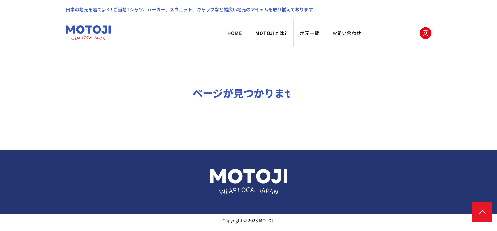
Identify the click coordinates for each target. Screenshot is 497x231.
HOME (234, 33)
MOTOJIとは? (271, 33)
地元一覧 (309, 33)
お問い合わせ (346, 33)
